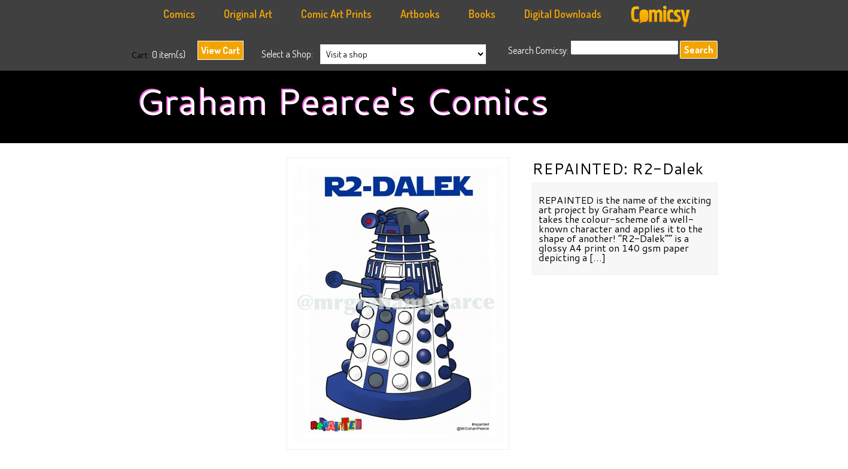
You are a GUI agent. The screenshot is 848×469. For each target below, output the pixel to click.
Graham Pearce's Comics (343, 100)
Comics (179, 13)
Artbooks (420, 13)
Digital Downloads (562, 13)
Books (482, 13)
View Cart (220, 50)
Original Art (248, 13)
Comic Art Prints (336, 13)
